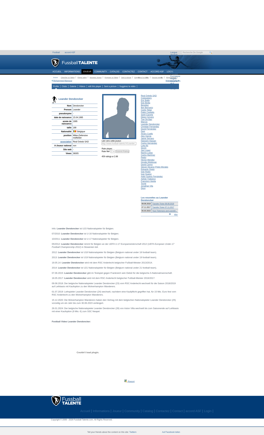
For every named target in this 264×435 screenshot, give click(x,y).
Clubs (64, 86)
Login (170, 71)
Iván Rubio (145, 172)
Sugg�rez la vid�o (141, 77)
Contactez (128, 71)
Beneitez (145, 105)
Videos (82, 86)
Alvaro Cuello (147, 134)
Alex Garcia (146, 136)
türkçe (173, 88)
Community (100, 71)
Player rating (82, 77)
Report (130, 381)
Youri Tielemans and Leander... (164, 211)
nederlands (175, 81)
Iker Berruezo (147, 107)
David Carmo (147, 164)
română (173, 71)
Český (173, 69)
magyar (173, 86)
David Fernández (148, 129)
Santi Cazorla (147, 115)
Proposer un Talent (111, 77)
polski (173, 67)
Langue (173, 52)
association (65, 142)
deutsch (173, 55)
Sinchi (143, 148)
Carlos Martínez (148, 155)
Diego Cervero (147, 117)
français (173, 64)
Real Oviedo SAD (149, 96)
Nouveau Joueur (95, 77)
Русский (174, 74)
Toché (143, 183)
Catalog (114, 71)
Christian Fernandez (150, 126)
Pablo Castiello (147, 112)
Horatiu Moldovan (149, 162)
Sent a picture (126, 77)
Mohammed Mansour (62, 81)
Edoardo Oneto (148, 169)
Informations (72, 71)
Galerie (73, 86)
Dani (143, 131)
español (173, 59)
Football (56, 52)
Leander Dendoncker (150, 124)
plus (176, 214)
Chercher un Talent (67, 77)
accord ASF (70, 52)
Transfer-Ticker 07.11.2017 (163, 207)
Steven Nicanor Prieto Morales (154, 167)
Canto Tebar (146, 110)
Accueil (57, 71)
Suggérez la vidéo (127, 86)
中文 (172, 83)
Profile (56, 86)
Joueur (87, 71)
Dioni (143, 188)
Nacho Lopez (147, 153)
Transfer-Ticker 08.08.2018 (163, 204)
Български (175, 76)
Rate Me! (106, 151)
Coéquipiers (146, 98)
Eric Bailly (145, 100)
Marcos (144, 122)
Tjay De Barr (146, 119)
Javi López (145, 150)
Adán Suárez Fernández (152, 176)
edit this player (94, 86)
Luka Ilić (144, 145)
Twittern (132, 432)
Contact (142, 71)
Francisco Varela (148, 181)
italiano (173, 62)
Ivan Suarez (146, 174)
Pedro (143, 157)
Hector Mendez (148, 160)
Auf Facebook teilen (171, 432)
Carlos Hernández (149, 143)
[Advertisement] (132, 26)
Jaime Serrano (147, 138)
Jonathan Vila (147, 186)
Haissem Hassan (148, 141)
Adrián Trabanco (148, 179)
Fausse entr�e (157, 77)
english (173, 57)
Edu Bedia (145, 103)
